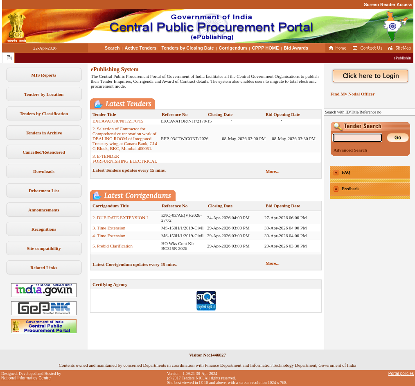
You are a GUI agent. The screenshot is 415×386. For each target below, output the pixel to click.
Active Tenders (140, 47)
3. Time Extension (108, 231)
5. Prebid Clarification (112, 249)
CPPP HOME (265, 47)
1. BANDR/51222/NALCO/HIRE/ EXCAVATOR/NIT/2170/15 (123, 122)
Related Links (43, 267)
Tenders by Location (43, 94)
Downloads (43, 171)
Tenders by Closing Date (187, 47)
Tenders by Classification (44, 113)
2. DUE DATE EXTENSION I (120, 221)
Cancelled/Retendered (44, 152)
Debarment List (44, 190)
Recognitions (44, 229)
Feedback (350, 188)
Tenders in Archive (44, 132)
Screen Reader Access (388, 4)
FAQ (346, 172)
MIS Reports (44, 75)
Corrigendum (233, 47)
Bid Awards (296, 47)
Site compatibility (44, 248)
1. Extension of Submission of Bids (124, 211)
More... (273, 171)
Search (112, 47)
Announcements (43, 209)
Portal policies (401, 373)
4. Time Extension (108, 239)
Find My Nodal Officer (351, 93)
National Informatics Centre (26, 378)
